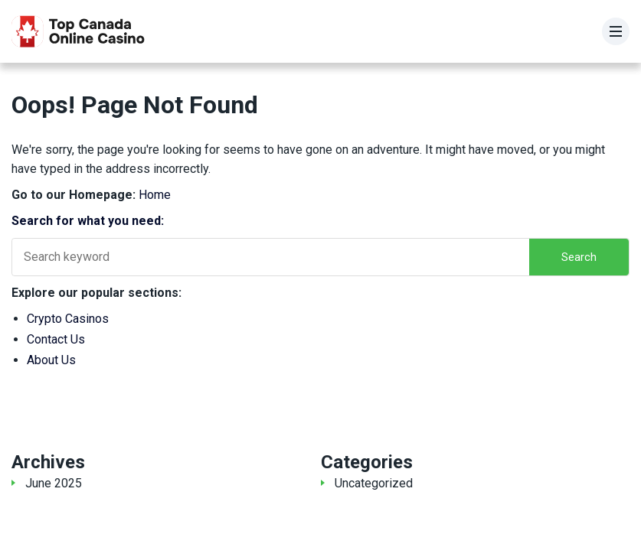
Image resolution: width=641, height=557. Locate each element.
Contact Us (56, 339)
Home (155, 194)
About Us (51, 360)
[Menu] (616, 31)
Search (579, 257)
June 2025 (53, 483)
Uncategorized (374, 483)
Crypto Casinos (68, 318)
